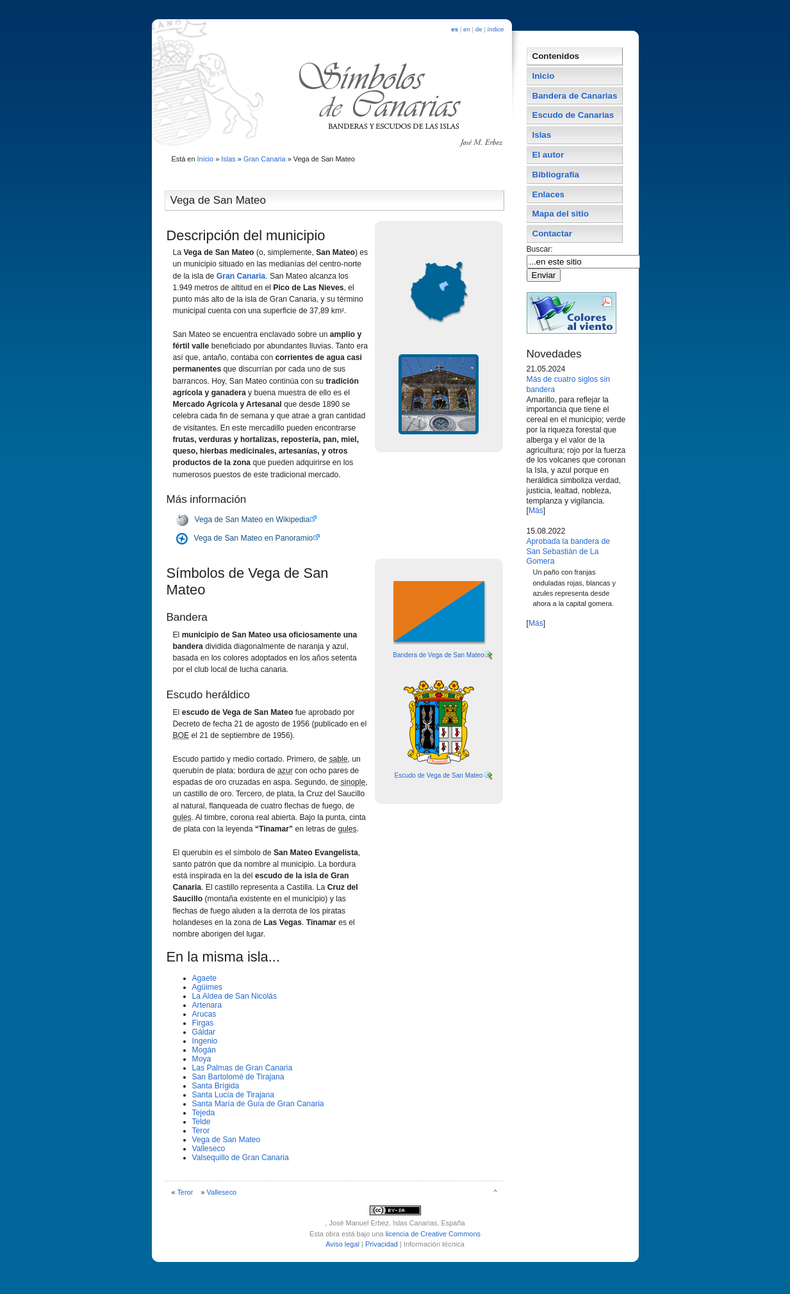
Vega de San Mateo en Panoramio (253, 538)
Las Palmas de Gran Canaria (242, 1067)
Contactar (552, 233)
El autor (548, 155)
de (478, 29)
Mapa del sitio (560, 213)
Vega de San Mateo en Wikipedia (252, 519)
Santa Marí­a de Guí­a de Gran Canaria (258, 1103)
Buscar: (541, 249)
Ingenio (205, 1040)
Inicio (205, 159)
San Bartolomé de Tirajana (238, 1076)
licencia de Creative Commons (433, 1234)
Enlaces (548, 194)
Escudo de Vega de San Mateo (439, 775)
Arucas (204, 1014)
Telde (201, 1121)
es (454, 29)
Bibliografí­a (555, 174)
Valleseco (209, 1148)
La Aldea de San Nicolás (234, 996)
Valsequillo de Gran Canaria (240, 1157)
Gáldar (204, 1032)
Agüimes (207, 987)
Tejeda (203, 1112)
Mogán (204, 1049)
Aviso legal (342, 1244)
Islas (228, 159)
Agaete (204, 978)
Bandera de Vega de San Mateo (438, 655)
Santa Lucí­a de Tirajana (233, 1094)
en (466, 29)
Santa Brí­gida (216, 1085)
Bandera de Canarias (575, 96)
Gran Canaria (264, 159)
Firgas (203, 1023)
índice (496, 29)
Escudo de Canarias (573, 115)
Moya (201, 1058)
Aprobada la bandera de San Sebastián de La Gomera (568, 551)
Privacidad (381, 1244)
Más (536, 510)
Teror (201, 1130)
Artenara (207, 1005)
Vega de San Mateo (226, 1139)
